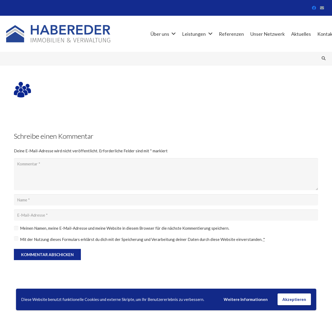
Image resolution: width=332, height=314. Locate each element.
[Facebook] (314, 8)
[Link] (58, 34)
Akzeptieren (294, 299)
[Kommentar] (166, 174)
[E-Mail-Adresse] (322, 8)
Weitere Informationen (246, 299)
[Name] (166, 199)
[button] (323, 58)
